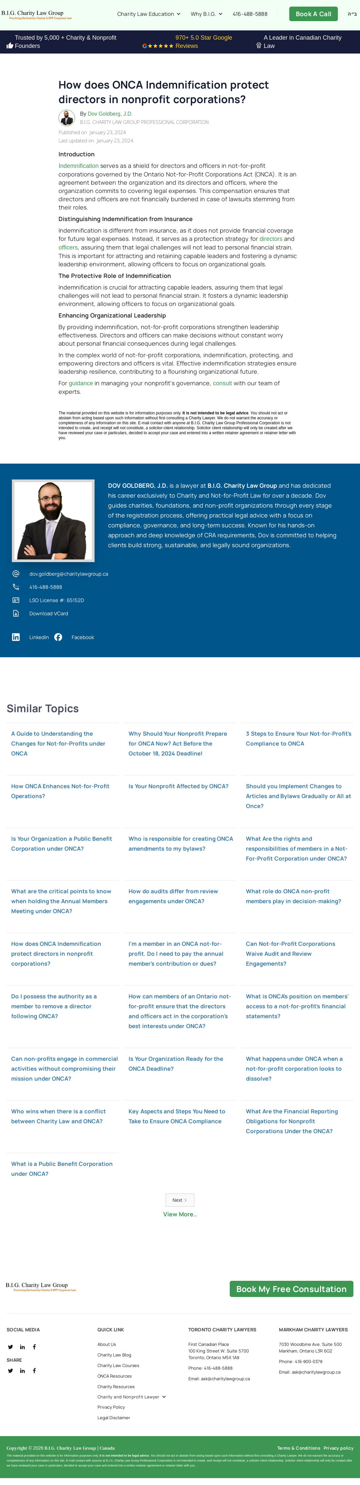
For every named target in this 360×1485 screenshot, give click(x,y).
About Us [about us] (107, 1351)
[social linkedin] (22, 1353)
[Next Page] (180, 1206)
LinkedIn (39, 644)
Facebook (83, 644)
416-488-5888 (248, 17)
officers (68, 254)
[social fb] (34, 1353)
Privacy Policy (111, 1414)
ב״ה (352, 17)
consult (222, 390)
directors (271, 245)
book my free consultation (291, 1295)
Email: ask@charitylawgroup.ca (219, 1385)
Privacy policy (338, 1455)
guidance (81, 390)
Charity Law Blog (114, 1361)
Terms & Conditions (298, 1455)
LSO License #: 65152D (56, 607)
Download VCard (48, 620)
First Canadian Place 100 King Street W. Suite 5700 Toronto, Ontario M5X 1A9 (218, 1357)
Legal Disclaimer (114, 1424)
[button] (156, 17)
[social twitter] (11, 1353)
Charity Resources (116, 1393)
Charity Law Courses (118, 1372)
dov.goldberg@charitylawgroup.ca (68, 580)
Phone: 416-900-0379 (300, 1368)
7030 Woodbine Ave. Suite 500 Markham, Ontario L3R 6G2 (310, 1354)
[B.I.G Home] (63, 1294)
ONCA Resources (115, 1383)
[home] (59, 18)
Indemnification (79, 172)
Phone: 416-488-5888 (210, 1375)
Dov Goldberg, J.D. (110, 120)
